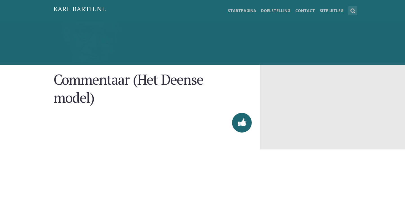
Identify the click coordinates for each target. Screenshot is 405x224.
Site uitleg (331, 10)
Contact (305, 10)
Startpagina (242, 10)
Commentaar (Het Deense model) (128, 88)
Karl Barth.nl (79, 8)
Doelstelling (275, 10)
